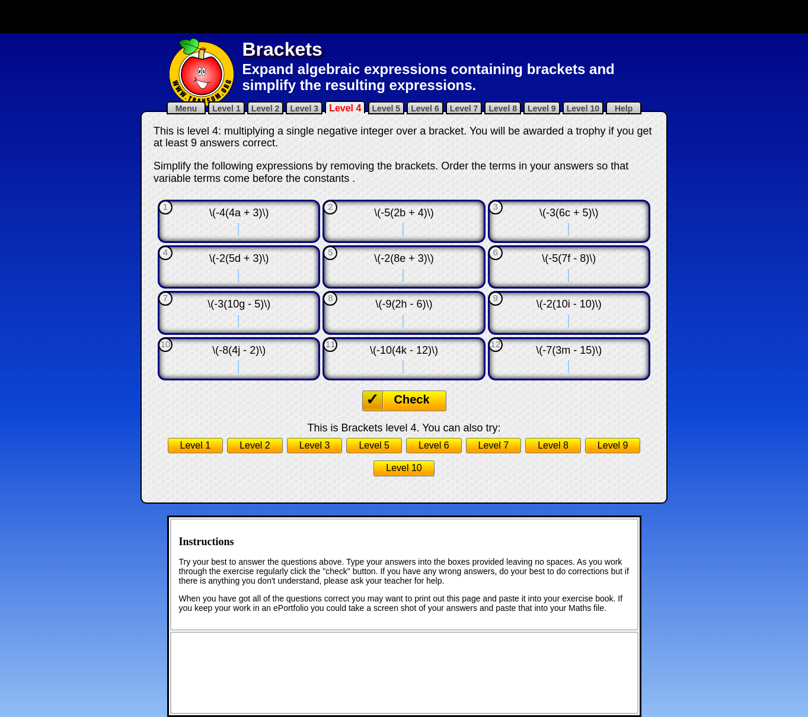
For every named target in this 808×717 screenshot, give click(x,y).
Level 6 (425, 108)
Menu (186, 108)
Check (412, 399)
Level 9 (541, 108)
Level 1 (226, 108)
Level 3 (304, 108)
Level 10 (583, 108)
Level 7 (464, 108)
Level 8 (502, 108)
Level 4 (345, 108)
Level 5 (386, 108)
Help (623, 108)
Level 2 (265, 108)
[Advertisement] (404, 16)
